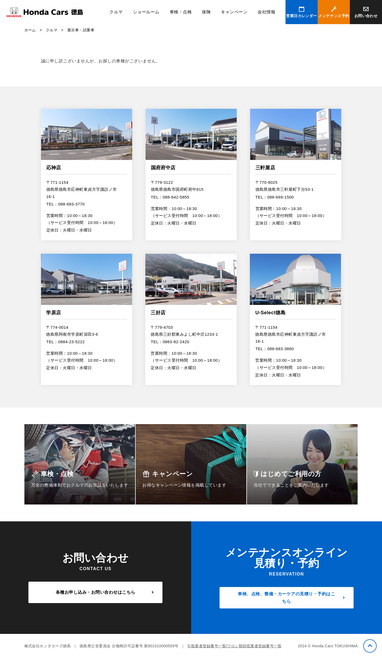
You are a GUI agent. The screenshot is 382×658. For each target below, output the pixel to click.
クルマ (116, 12)
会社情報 (266, 12)
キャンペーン (234, 12)
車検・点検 (181, 12)
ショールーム (146, 12)
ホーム (30, 30)
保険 (206, 12)
